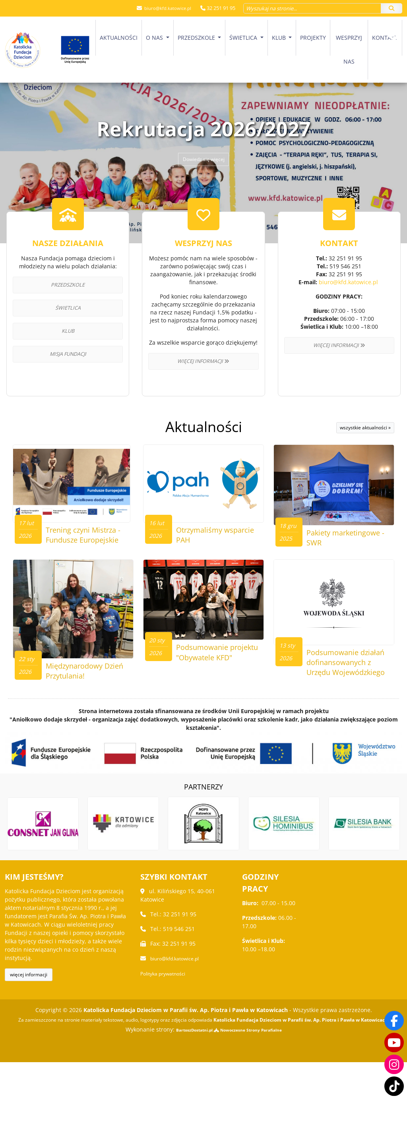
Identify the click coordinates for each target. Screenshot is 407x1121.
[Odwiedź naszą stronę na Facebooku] (394, 1019)
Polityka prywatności (167, 1032)
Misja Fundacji (68, 354)
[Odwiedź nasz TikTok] (394, 1086)
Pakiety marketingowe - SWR (349, 555)
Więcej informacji (203, 361)
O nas (155, 37)
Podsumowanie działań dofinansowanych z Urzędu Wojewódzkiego (344, 714)
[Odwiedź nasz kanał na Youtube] (394, 1041)
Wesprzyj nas (349, 49)
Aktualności (119, 37)
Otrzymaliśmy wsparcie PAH (202, 555)
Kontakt (385, 37)
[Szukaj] (391, 8)
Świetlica (244, 37)
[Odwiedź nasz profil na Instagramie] (394, 1064)
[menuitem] (118, 49)
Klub (279, 37)
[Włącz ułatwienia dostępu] (393, 69)
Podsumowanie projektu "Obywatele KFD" (216, 704)
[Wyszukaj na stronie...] (312, 8)
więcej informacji (28, 1033)
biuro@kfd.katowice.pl (164, 8)
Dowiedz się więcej (203, 159)
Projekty (313, 37)
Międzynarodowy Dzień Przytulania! (81, 699)
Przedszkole (197, 37)
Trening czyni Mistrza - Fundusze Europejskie (87, 560)
